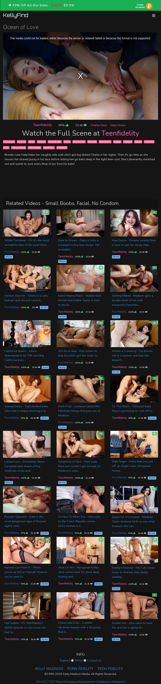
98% (63, 125)
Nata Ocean (118, 125)
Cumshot (149, 141)
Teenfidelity (42, 125)
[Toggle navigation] (154, 15)
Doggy (117, 141)
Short (31, 141)
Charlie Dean (99, 125)
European (62, 147)
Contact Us (94, 660)
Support (65, 660)
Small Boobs (54, 141)
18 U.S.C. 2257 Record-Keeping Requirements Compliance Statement (80, 682)
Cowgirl (128, 141)
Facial (67, 141)
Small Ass (49, 147)
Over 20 (22, 141)
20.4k (81, 125)
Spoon (138, 141)
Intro (6, 147)
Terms (78, 660)
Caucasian (9, 141)
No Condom (79, 141)
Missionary (105, 141)
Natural (41, 141)
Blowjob (92, 141)
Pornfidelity (12, 252)
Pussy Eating (18, 147)
